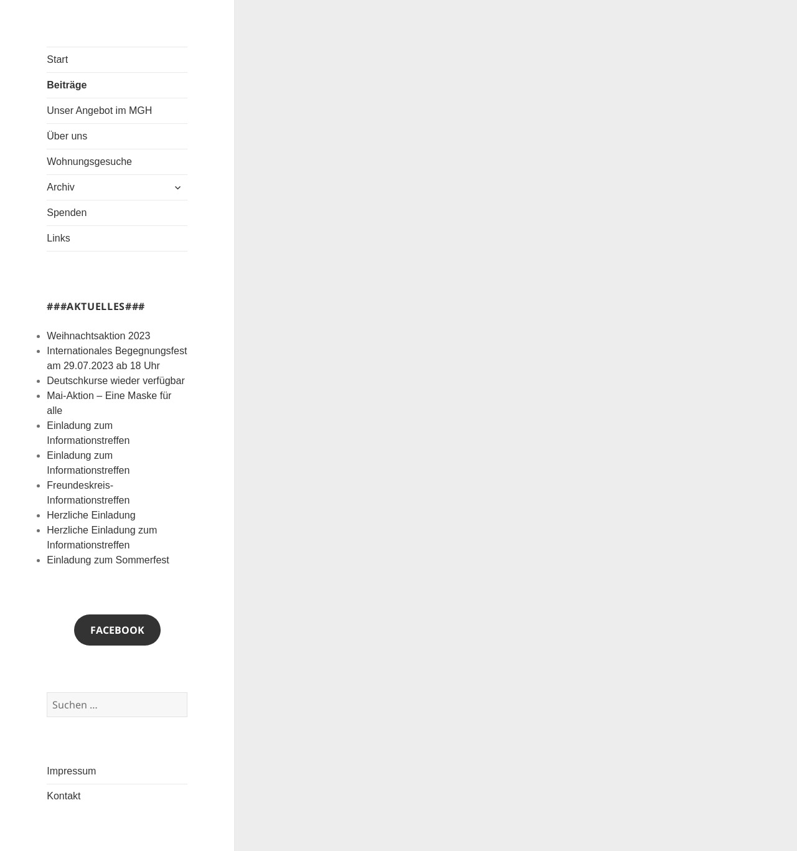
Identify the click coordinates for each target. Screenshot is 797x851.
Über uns (67, 136)
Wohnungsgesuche (89, 161)
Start (57, 59)
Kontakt (63, 796)
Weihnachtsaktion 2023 (98, 336)
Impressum (71, 771)
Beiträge (67, 85)
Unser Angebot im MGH (99, 110)
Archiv (60, 187)
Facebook (117, 630)
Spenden (67, 212)
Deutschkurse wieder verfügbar (115, 380)
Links (58, 238)
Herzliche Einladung (91, 515)
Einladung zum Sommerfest (108, 560)
